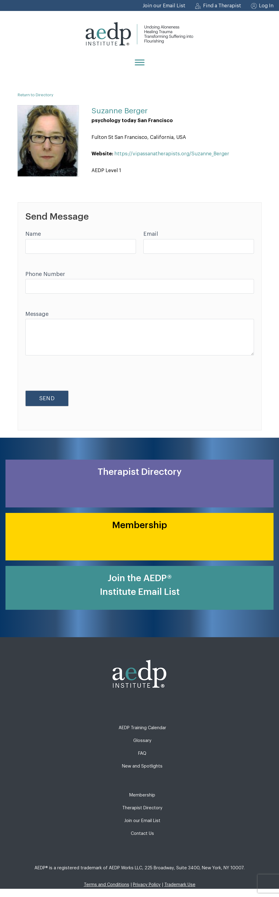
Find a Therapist (222, 5)
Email (150, 234)
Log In (266, 5)
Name (33, 234)
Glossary (142, 740)
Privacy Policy (147, 884)
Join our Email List (164, 5)
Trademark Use (179, 884)
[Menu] (140, 62)
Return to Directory (35, 95)
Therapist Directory (142, 808)
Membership (142, 795)
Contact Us (142, 833)
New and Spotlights (142, 766)
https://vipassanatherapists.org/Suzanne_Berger (171, 153)
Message (36, 314)
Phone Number (45, 274)
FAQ (142, 753)
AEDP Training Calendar (142, 728)
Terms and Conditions (106, 884)
